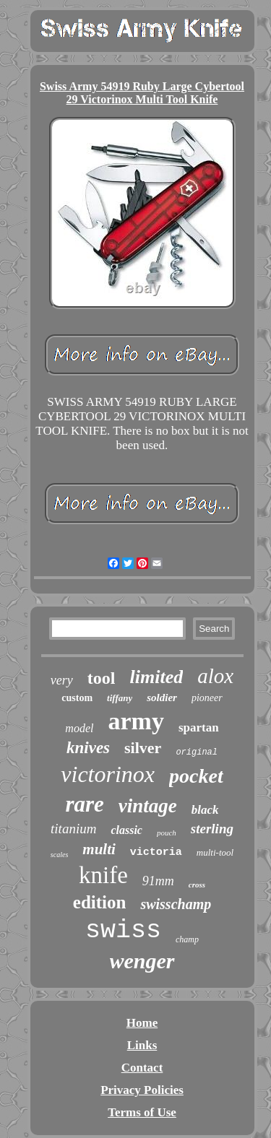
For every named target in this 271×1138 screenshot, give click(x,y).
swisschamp (175, 904)
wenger (142, 961)
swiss (123, 930)
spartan (198, 727)
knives (88, 748)
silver (142, 748)
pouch (166, 832)
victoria (156, 852)
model (79, 728)
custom (77, 697)
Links (142, 1045)
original (197, 752)
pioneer (207, 697)
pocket (196, 776)
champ (187, 939)
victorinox (108, 774)
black (205, 810)
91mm (158, 881)
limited (157, 676)
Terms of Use (142, 1112)
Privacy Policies (142, 1090)
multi (99, 849)
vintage (148, 806)
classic (126, 830)
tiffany (119, 697)
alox (215, 675)
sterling (212, 828)
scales (59, 855)
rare (84, 804)
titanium (73, 828)
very (62, 680)
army (135, 721)
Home (142, 1023)
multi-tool (215, 852)
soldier (162, 697)
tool (101, 678)
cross (197, 884)
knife (103, 875)
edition (99, 902)
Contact (142, 1067)
